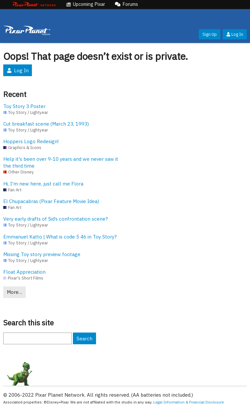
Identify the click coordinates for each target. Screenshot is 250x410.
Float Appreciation (24, 272)
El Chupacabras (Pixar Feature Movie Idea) (51, 201)
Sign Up (209, 34)
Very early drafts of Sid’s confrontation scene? (55, 219)
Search (84, 338)
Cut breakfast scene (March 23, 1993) (46, 124)
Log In (234, 34)
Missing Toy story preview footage (41, 254)
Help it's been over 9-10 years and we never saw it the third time (60, 162)
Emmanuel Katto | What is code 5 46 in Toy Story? (60, 237)
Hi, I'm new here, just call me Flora (43, 184)
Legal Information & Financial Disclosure (188, 402)
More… (14, 292)
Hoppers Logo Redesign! (31, 141)
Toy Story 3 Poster (24, 106)
